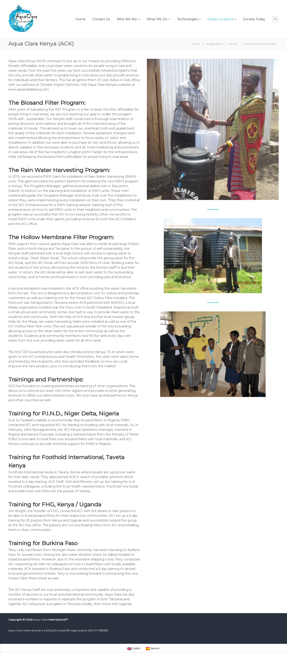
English (133, 648)
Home (80, 19)
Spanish (152, 648)
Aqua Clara (40, 619)
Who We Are (127, 19)
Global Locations (220, 19)
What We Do (157, 19)
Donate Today (254, 19)
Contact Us (101, 19)
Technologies (187, 19)
